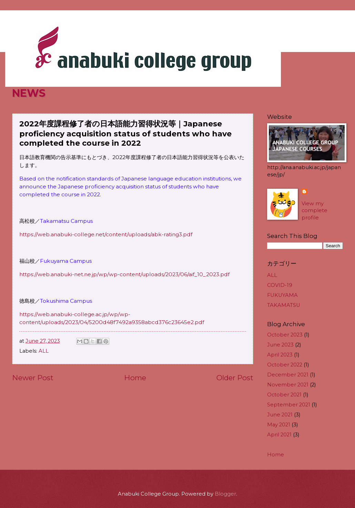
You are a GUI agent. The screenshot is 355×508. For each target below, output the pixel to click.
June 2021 (280, 415)
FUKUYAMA (282, 295)
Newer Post (32, 377)
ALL (44, 351)
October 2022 (284, 365)
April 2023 (280, 355)
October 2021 (284, 395)
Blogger (225, 494)
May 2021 (278, 425)
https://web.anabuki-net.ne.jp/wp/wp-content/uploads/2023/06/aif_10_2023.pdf (124, 274)
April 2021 (279, 435)
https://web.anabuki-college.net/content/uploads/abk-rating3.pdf (105, 234)
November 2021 (287, 385)
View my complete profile (314, 210)
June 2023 (280, 345)
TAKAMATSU (283, 305)
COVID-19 (279, 285)
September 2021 (288, 405)
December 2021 (287, 375)
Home (135, 377)
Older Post (234, 377)
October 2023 (285, 335)
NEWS (28, 93)
